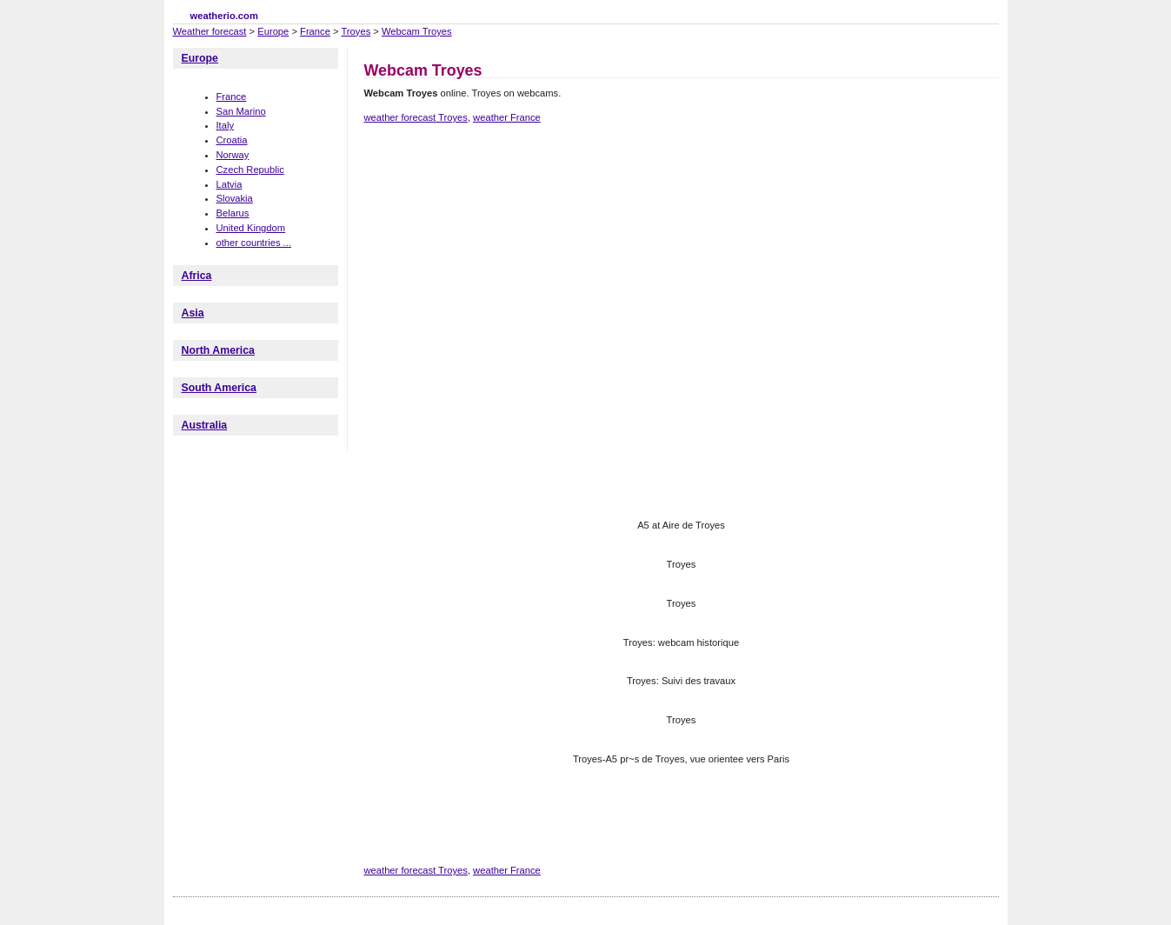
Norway (233, 155)
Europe (273, 31)
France (315, 31)
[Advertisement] (680, 198)
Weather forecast (210, 31)
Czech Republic (250, 169)
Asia (193, 313)
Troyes (355, 31)
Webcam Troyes (417, 31)
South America (219, 388)
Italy (225, 125)
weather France (507, 117)
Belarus (233, 213)
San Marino (241, 111)
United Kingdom (251, 228)
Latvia (229, 184)
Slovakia (234, 198)
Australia (205, 425)
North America (218, 350)
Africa (197, 276)
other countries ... (253, 242)
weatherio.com (224, 15)
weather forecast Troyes (416, 117)
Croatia (232, 140)
